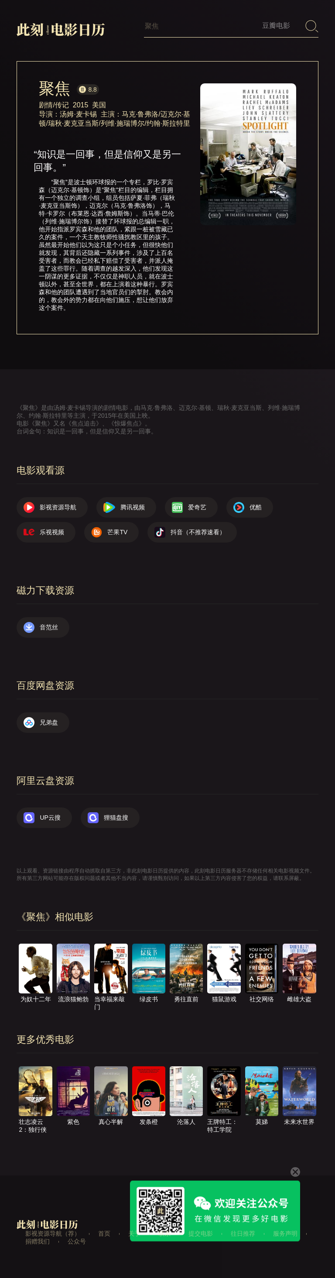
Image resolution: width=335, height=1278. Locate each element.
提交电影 (200, 1233)
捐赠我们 (37, 1241)
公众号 (77, 1241)
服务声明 (285, 1233)
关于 (134, 1233)
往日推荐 (243, 1233)
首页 (104, 1233)
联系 (164, 1233)
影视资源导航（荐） (52, 1233)
